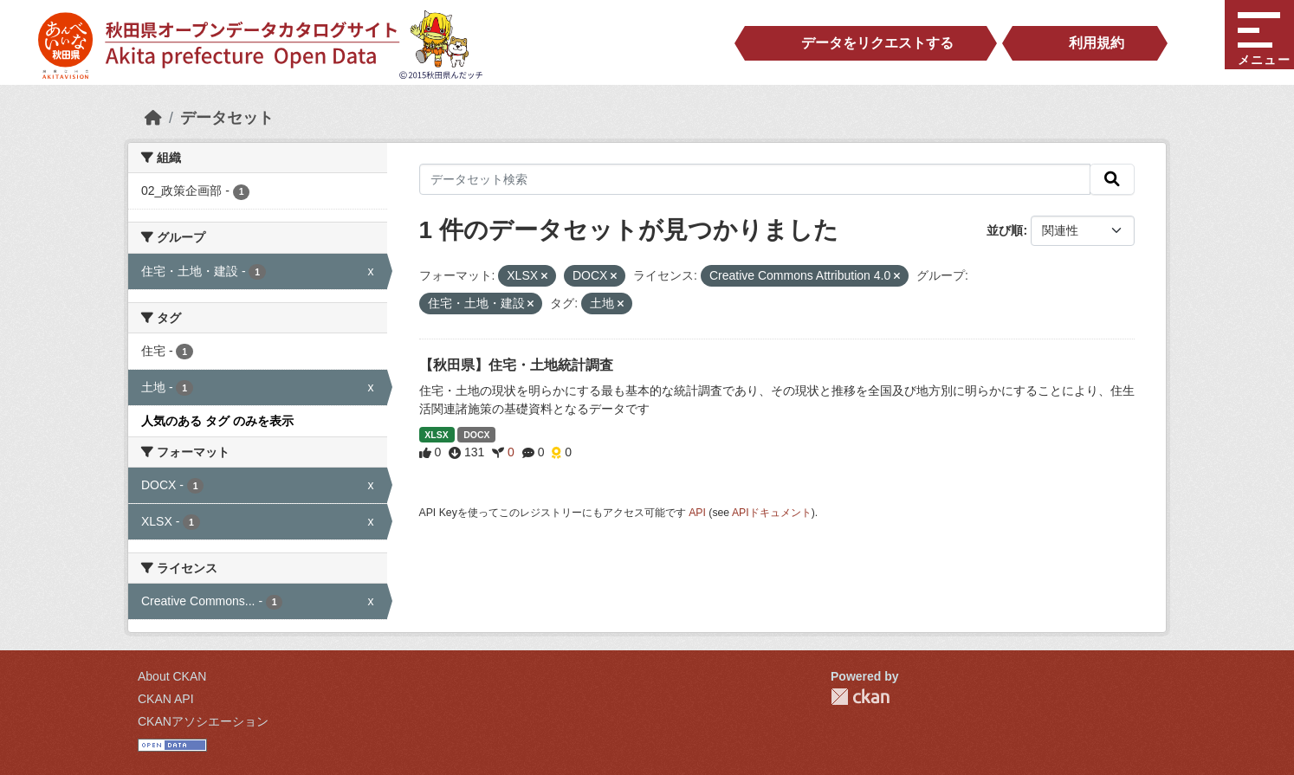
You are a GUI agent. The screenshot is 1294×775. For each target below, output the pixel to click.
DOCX (476, 434)
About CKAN (172, 676)
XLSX (436, 434)
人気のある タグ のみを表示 (217, 421)
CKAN (860, 697)
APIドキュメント (772, 513)
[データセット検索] (755, 179)
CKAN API (166, 699)
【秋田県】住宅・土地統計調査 (516, 365)
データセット (227, 117)
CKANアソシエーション (203, 721)
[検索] (1112, 179)
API (697, 513)
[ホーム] (153, 117)
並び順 (1005, 230)
